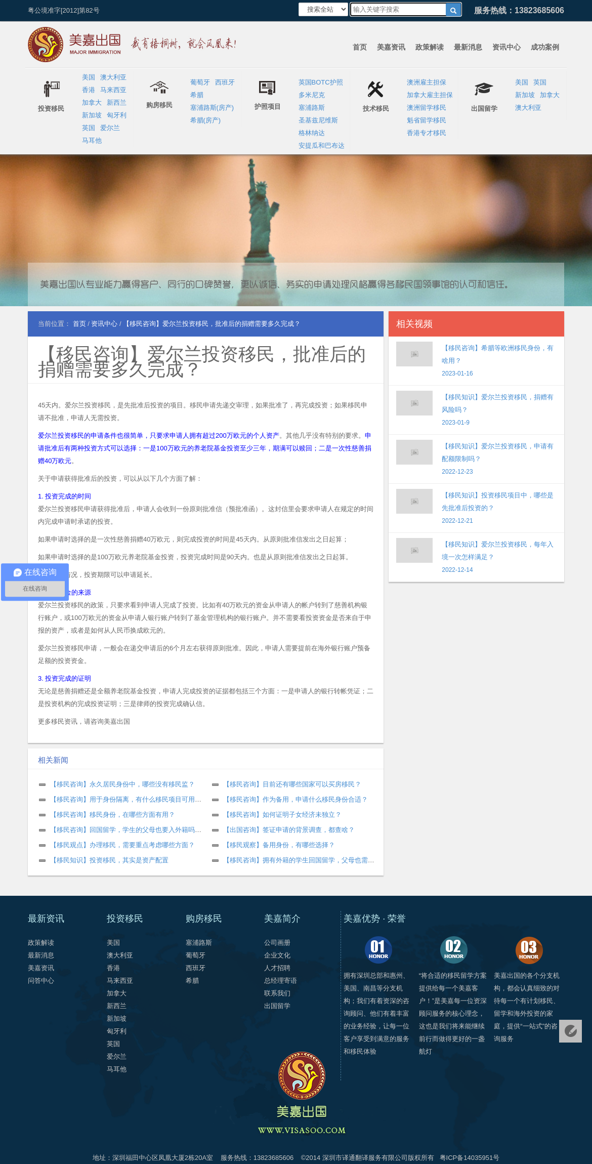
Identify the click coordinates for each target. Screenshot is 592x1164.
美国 (88, 77)
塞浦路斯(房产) (212, 107)
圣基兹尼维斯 (318, 120)
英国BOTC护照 (321, 82)
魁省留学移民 (426, 120)
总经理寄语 (280, 980)
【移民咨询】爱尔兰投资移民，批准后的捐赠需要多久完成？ (202, 362)
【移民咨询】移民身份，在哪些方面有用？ (112, 814)
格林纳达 (312, 133)
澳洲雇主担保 (426, 82)
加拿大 (92, 102)
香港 (88, 90)
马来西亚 (113, 90)
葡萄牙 (200, 82)
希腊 (196, 95)
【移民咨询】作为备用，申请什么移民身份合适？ (295, 799)
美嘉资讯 (391, 47)
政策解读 (429, 47)
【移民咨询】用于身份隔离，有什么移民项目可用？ (125, 799)
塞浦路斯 (312, 107)
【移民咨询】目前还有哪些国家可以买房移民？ (292, 784)
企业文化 (277, 955)
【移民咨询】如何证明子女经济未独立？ (282, 814)
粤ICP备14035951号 (470, 1157)
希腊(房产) (205, 120)
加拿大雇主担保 (430, 95)
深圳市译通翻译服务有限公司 (365, 1157)
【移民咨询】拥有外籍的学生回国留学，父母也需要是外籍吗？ (315, 860)
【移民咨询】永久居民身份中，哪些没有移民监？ (122, 784)
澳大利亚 (113, 77)
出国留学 (277, 1006)
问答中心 (41, 980)
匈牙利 (116, 115)
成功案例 (545, 47)
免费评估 (570, 1031)
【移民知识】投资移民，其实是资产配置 (109, 860)
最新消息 (468, 47)
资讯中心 (506, 47)
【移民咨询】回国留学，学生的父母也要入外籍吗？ (125, 830)
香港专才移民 (426, 133)
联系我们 (277, 993)
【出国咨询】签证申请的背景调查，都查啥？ (289, 830)
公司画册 (277, 942)
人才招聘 (277, 968)
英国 (88, 128)
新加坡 (92, 115)
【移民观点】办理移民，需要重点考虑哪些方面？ (122, 845)
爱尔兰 (110, 128)
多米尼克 (312, 95)
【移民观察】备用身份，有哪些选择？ (279, 845)
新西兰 (116, 102)
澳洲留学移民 (426, 107)
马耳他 (92, 140)
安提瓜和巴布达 (322, 145)
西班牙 (225, 82)
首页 (360, 47)
